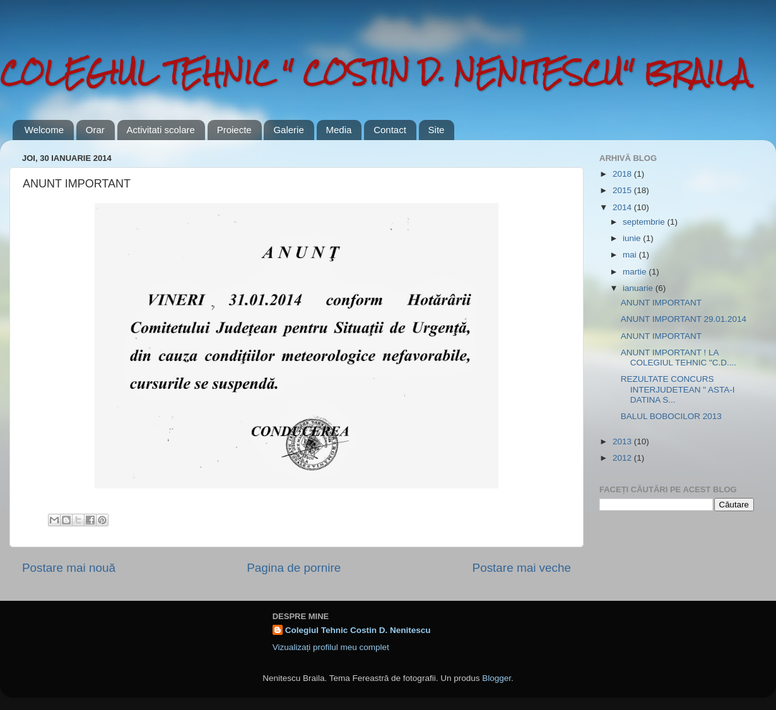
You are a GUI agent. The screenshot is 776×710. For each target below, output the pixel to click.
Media (339, 129)
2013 (623, 441)
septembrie (645, 222)
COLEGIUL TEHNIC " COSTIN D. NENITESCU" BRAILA (375, 72)
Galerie (288, 129)
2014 (623, 207)
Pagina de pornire (294, 567)
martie (636, 271)
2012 (623, 458)
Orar (95, 129)
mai (631, 254)
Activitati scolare (161, 129)
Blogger (496, 678)
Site (436, 129)
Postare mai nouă (68, 567)
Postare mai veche (522, 567)
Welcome (44, 129)
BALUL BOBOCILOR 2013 (671, 416)
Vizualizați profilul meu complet (331, 647)
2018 (623, 174)
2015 (623, 190)
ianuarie (639, 288)
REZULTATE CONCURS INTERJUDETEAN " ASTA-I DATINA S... (678, 389)
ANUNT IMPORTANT (661, 302)
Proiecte (234, 129)
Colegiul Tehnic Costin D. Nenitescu (358, 630)
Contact (389, 129)
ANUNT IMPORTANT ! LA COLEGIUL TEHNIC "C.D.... (678, 357)
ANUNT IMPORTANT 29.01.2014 (683, 319)
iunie (633, 238)
